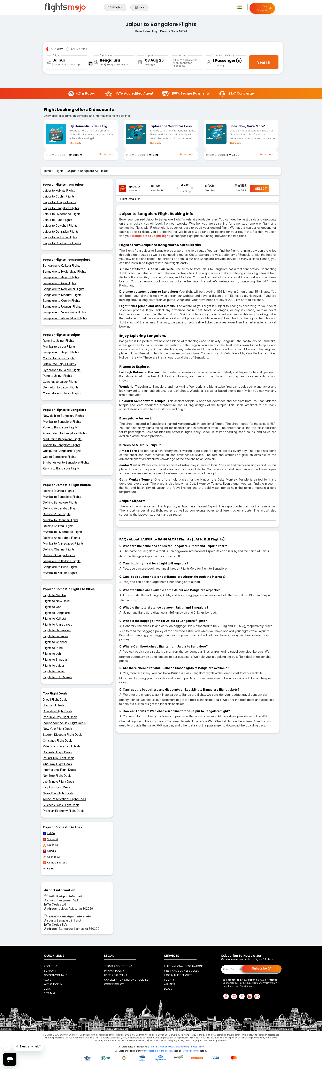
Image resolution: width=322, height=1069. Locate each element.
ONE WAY (54, 49)
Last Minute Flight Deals (59, 781)
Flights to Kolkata (54, 618)
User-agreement (115, 975)
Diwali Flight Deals (55, 699)
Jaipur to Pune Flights (57, 220)
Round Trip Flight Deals (58, 758)
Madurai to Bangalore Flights (62, 439)
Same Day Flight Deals (58, 793)
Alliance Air (51, 857)
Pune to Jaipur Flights (57, 375)
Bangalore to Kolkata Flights (61, 561)
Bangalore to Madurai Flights (62, 295)
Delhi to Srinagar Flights (59, 555)
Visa (139, 7)
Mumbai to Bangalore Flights (62, 421)
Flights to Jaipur (53, 665)
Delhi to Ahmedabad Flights (61, 537)
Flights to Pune (53, 648)
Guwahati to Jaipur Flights (60, 381)
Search (263, 62)
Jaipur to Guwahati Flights (60, 225)
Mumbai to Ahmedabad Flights (63, 543)
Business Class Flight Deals (61, 805)
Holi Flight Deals (53, 705)
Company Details (56, 975)
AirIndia (49, 851)
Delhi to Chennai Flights (59, 549)
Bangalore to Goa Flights (59, 283)
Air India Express (55, 862)
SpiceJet (50, 839)
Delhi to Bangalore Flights (60, 502)
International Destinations (184, 966)
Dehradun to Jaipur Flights (60, 387)
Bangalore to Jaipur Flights (61, 277)
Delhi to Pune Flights (56, 514)
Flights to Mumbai (54, 595)
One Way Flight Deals (57, 764)
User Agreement (177, 1046)
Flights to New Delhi (56, 601)
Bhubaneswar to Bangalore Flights (66, 462)
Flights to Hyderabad (57, 630)
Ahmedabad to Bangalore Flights (65, 433)
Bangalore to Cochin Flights (61, 300)
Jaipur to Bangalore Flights (61, 208)
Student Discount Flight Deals (62, 734)
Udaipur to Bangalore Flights (62, 450)
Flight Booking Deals (57, 787)
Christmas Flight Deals (57, 740)
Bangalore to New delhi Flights (63, 289)
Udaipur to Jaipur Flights (59, 364)
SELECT (261, 188)
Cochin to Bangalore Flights (61, 445)
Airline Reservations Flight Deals (64, 799)
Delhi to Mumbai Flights (58, 490)
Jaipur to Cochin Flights (59, 196)
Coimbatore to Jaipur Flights (62, 393)
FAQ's (47, 979)
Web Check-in (53, 984)
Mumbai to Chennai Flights (60, 520)
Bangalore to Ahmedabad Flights (65, 318)
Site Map (50, 993)
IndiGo (49, 833)
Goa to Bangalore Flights (59, 456)
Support (50, 970)
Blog (47, 988)
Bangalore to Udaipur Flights (62, 306)
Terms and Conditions (240, 986)
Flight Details (130, 198)
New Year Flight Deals (57, 728)
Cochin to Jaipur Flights (59, 358)
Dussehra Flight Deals (57, 711)
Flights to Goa (52, 607)
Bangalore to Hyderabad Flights (64, 271)
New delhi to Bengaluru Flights (63, 415)
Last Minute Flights (178, 975)
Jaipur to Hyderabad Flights (61, 214)
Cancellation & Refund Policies (126, 979)
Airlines (169, 984)
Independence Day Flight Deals (64, 723)
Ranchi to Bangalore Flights (61, 468)
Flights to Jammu (54, 671)
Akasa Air (50, 845)
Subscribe (261, 968)
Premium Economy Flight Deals (63, 810)
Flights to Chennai (55, 642)
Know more (106, 154)
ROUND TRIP (76, 49)
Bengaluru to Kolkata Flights (61, 265)
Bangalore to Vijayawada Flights (64, 312)
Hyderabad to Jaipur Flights (61, 370)
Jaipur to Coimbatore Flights (62, 243)
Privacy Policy (114, 970)
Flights (115, 7)
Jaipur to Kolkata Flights (59, 190)
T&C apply (75, 143)
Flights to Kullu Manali (57, 677)
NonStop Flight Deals (57, 775)
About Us (50, 966)
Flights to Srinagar (55, 659)
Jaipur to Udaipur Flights (59, 202)
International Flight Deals (59, 769)
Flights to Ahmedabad (57, 624)
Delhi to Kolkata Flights (58, 526)
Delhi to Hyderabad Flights (61, 508)
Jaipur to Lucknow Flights (60, 237)
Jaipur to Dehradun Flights (60, 231)
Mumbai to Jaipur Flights (59, 346)
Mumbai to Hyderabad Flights (63, 531)
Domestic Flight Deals (57, 752)
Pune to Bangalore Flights (60, 427)
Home (47, 170)
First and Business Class (181, 970)
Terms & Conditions (118, 966)
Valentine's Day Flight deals (61, 746)
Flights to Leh (52, 653)
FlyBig (48, 868)
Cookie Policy (114, 984)
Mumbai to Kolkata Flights (60, 572)
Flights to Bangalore (56, 612)
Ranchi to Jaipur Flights (58, 340)
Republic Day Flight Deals (60, 717)
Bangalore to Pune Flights (60, 567)
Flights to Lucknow (55, 636)
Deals (168, 988)
